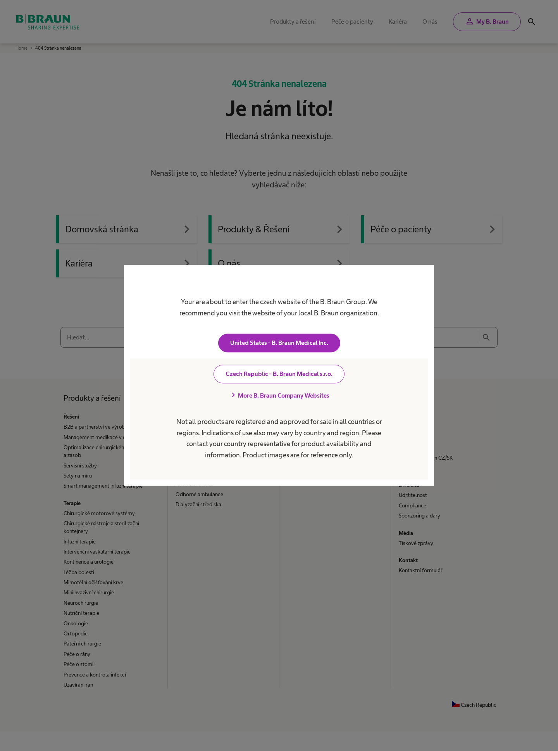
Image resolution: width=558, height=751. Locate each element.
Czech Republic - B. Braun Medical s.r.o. (279, 374)
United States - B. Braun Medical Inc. (279, 343)
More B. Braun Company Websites (279, 395)
